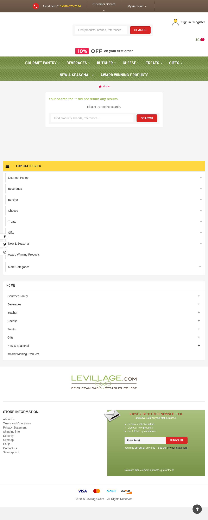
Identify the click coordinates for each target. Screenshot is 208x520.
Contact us (10, 461)
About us (8, 432)
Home (10, 298)
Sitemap (8, 453)
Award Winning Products (23, 367)
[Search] (101, 36)
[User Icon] (188, 22)
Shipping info (11, 444)
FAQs (6, 457)
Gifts (10, 350)
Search (140, 36)
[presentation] (156, 473)
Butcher (12, 325)
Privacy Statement (15, 440)
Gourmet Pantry (17, 309)
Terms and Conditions (17, 436)
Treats (11, 342)
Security (8, 448)
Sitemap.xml (11, 465)
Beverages (14, 317)
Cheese (12, 334)
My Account (135, 6)
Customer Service (104, 4)
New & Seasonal (18, 358)
